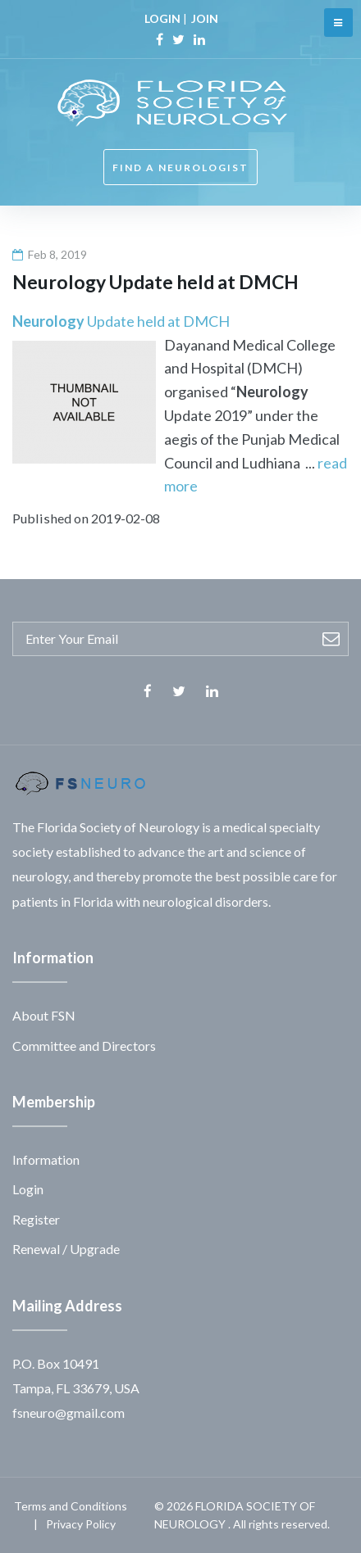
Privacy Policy (81, 1524)
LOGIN (162, 18)
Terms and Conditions (70, 1506)
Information (46, 1159)
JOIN (204, 18)
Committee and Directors (84, 1045)
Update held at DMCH (121, 321)
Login (27, 1189)
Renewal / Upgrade (66, 1248)
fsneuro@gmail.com (68, 1412)
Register (36, 1219)
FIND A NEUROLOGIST (180, 167)
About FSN (43, 1015)
